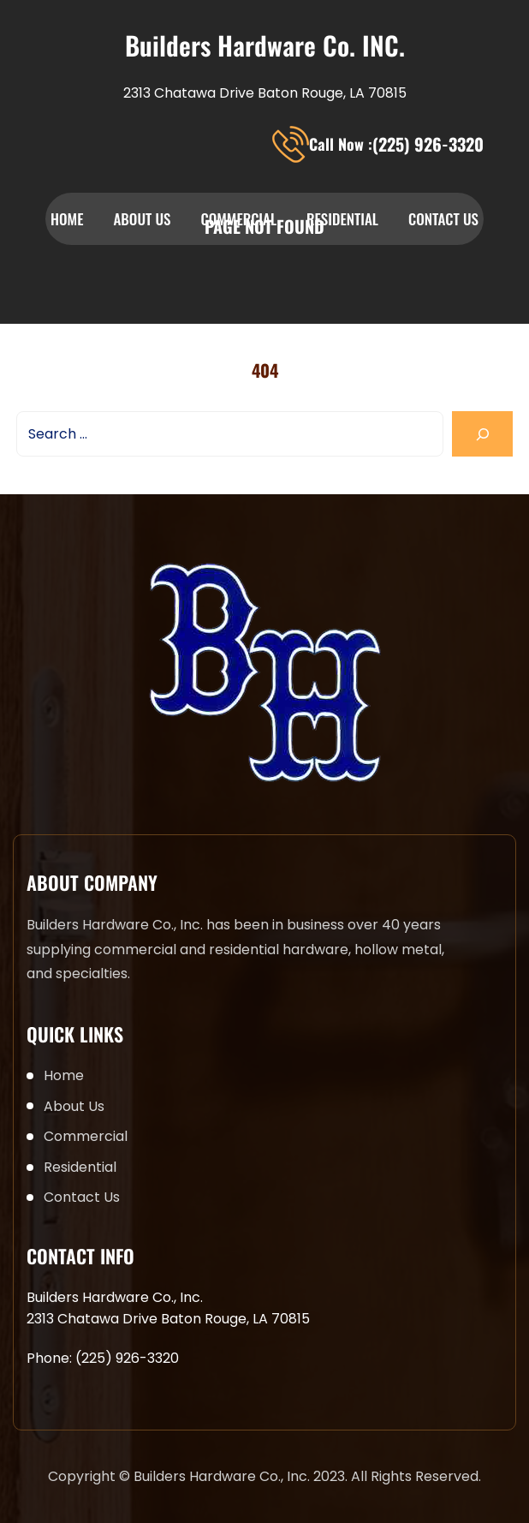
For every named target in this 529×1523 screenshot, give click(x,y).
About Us (141, 219)
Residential (342, 219)
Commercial (238, 219)
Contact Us (443, 219)
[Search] (482, 434)
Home (67, 219)
